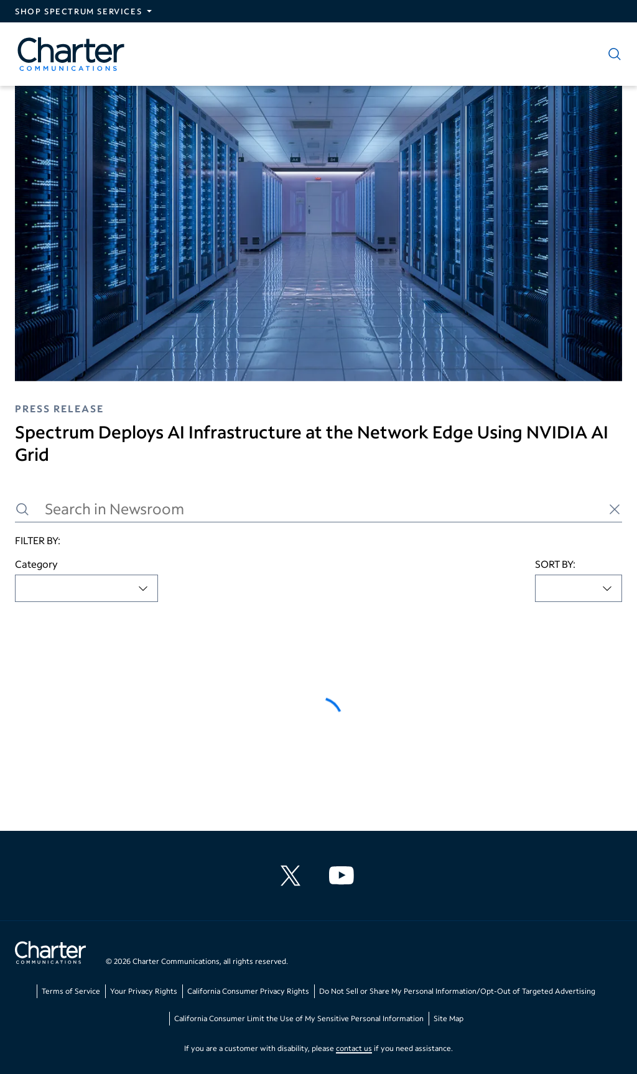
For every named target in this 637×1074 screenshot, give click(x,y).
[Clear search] (614, 509)
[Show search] (612, 54)
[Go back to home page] (50, 954)
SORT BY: (555, 563)
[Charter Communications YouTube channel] (344, 876)
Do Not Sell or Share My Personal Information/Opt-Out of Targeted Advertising (457, 991)
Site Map (448, 1018)
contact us (354, 1048)
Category (36, 563)
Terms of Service (71, 991)
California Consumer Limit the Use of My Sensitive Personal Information (299, 1018)
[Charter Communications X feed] (293, 876)
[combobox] (86, 588)
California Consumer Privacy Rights (248, 991)
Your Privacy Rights (143, 991)
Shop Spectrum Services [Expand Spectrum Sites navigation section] (78, 11)
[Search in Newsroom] (318, 509)
